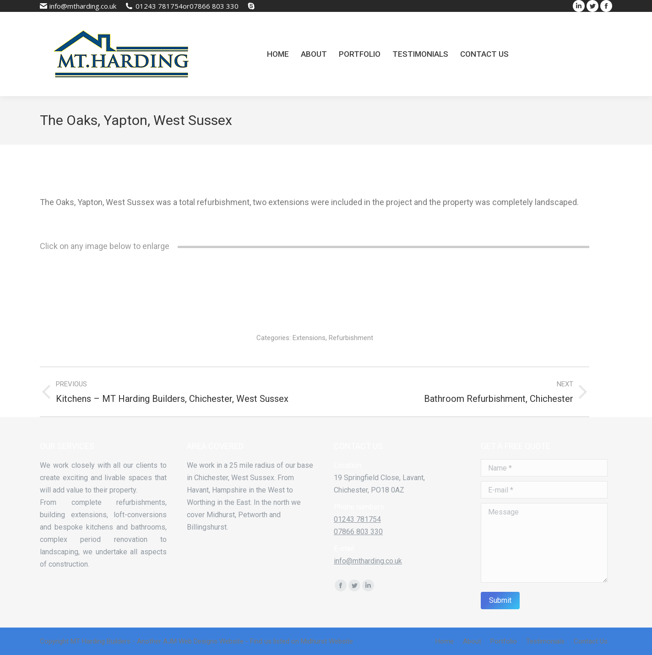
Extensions (309, 338)
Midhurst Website (327, 641)
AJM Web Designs (190, 641)
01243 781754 (159, 6)
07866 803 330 (214, 6)
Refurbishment (351, 338)
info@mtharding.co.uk (82, 6)
